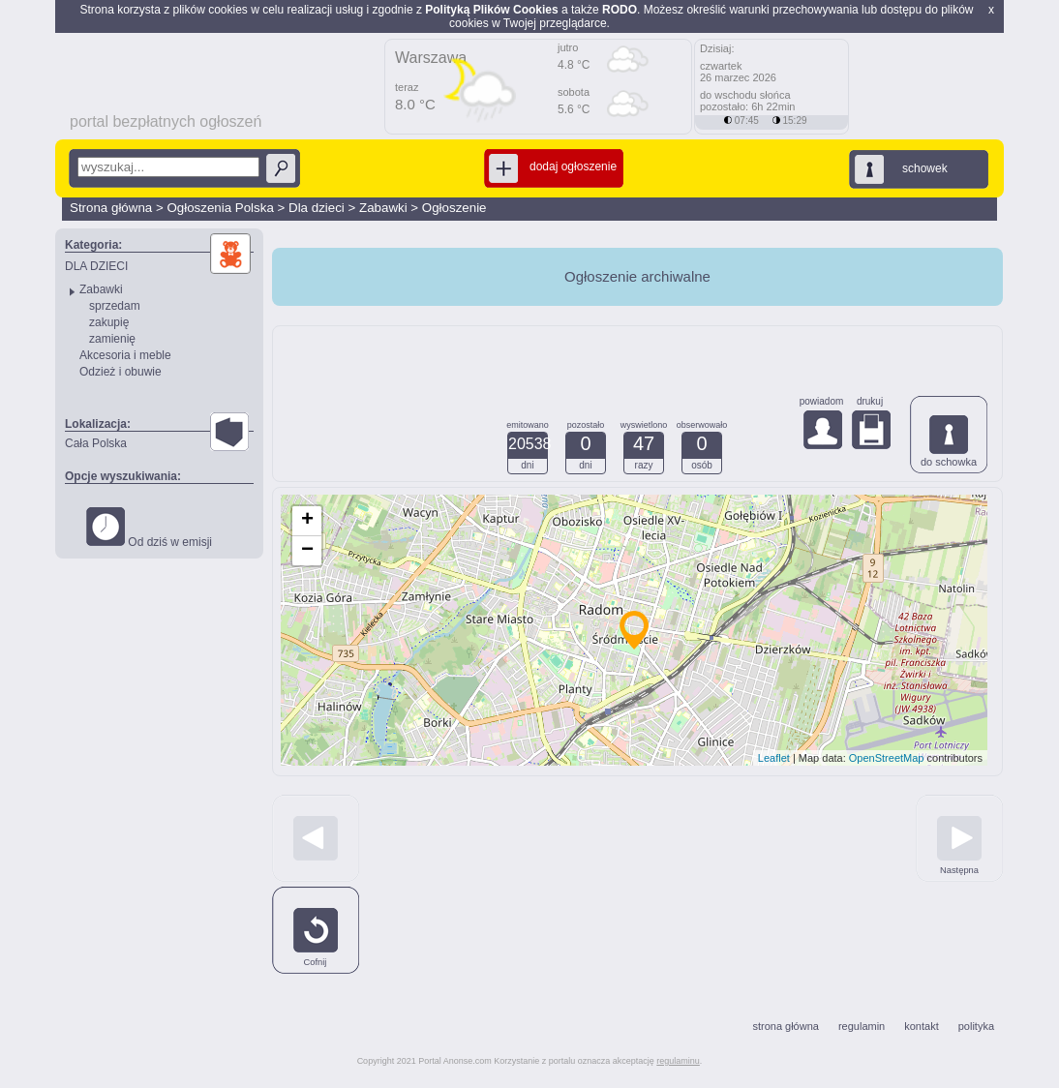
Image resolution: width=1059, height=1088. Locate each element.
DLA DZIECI (96, 266)
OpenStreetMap (886, 758)
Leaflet (774, 758)
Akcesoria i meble (125, 355)
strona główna (785, 1026)
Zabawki (383, 207)
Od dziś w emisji (149, 528)
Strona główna (111, 207)
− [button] (307, 550)
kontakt (921, 1026)
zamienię (112, 339)
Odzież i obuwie (120, 371)
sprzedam (114, 306)
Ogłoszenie (454, 207)
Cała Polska (96, 443)
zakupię (109, 322)
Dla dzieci (316, 207)
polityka (976, 1026)
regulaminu (678, 1061)
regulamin (861, 1026)
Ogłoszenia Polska (219, 207)
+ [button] (307, 520)
